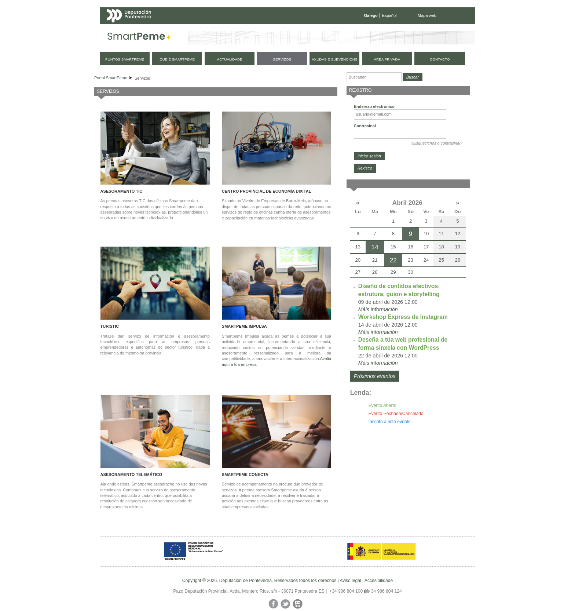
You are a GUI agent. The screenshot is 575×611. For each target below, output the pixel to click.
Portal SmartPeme (110, 78)
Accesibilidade (379, 580)
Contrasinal (365, 126)
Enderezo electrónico (374, 106)
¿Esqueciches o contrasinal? (436, 143)
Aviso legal (350, 580)
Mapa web (427, 15)
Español (389, 15)
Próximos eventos (375, 376)
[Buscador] (374, 77)
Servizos (142, 78)
